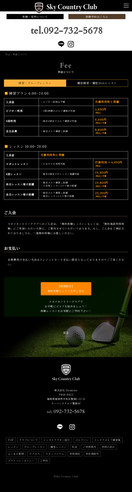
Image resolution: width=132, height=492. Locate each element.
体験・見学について (35, 16)
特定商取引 (92, 453)
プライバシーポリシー (21, 460)
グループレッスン (34, 447)
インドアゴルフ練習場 (107, 440)
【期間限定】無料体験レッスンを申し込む (66, 288)
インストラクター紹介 (56, 440)
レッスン (13, 447)
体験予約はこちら (97, 16)
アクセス (34, 453)
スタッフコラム (55, 453)
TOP (11, 440)
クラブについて (28, 440)
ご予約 (44, 460)
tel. (66, 411)
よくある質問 (16, 453)
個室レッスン (59, 447)
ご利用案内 (89, 447)
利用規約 (75, 453)
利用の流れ (108, 447)
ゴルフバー (82, 440)
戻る (66, 333)
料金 (74, 447)
